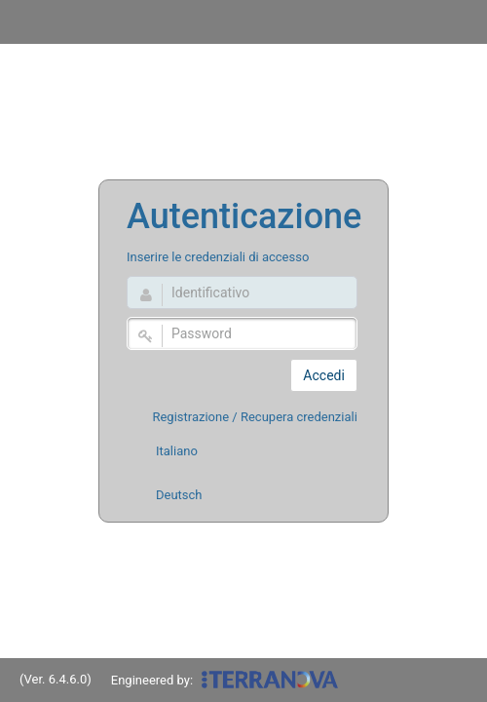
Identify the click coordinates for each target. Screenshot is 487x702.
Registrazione (190, 417)
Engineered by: (225, 684)
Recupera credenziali (299, 417)
